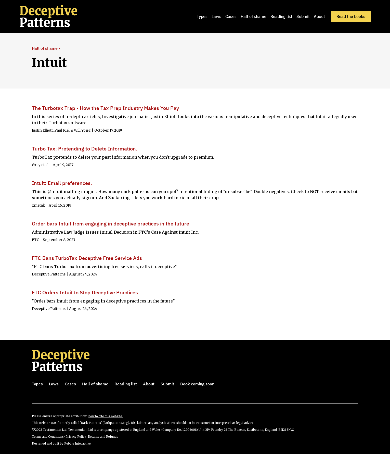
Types (202, 16)
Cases (231, 16)
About (319, 16)
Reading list (281, 16)
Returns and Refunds (103, 436)
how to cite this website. (105, 416)
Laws (216, 16)
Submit (303, 16)
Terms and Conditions (48, 436)
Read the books (350, 16)
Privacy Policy (75, 436)
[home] (50, 16)
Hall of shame (253, 16)
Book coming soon (197, 383)
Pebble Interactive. (78, 443)
